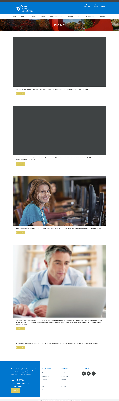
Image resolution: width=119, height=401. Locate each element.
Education (70, 16)
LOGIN (103, 1)
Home (14, 16)
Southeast (63, 386)
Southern (63, 390)
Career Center (90, 16)
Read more (20, 93)
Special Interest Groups (56, 16)
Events (80, 16)
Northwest (63, 383)
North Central (64, 376)
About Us (23, 16)
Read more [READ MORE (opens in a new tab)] (20, 328)
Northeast (63, 379)
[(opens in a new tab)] (59, 281)
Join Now (15, 390)
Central (63, 373)
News (43, 386)
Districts (43, 16)
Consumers (102, 16)
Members (33, 16)
